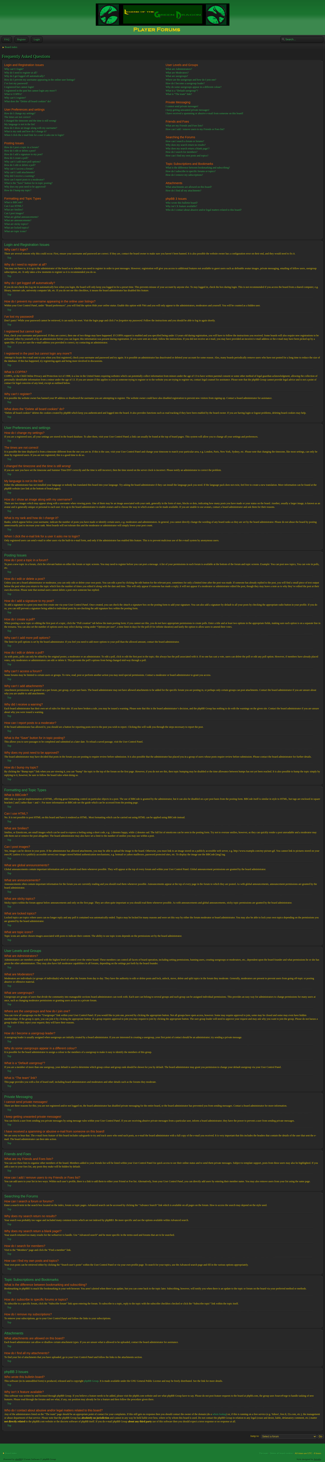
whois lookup (219, 1413)
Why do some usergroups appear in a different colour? (194, 87)
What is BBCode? (13, 202)
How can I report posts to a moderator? (24, 179)
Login (36, 39)
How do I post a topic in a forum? (21, 147)
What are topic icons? (15, 231)
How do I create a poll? (16, 157)
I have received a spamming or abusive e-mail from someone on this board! (204, 113)
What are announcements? (17, 220)
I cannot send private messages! (182, 106)
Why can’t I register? (15, 97)
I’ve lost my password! (16, 83)
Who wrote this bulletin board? (182, 202)
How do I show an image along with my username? (30, 127)
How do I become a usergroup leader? (185, 83)
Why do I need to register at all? (20, 72)
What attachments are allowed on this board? (189, 186)
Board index (11, 47)
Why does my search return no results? (186, 144)
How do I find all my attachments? (183, 190)
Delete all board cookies (281, 1453)
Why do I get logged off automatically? (24, 76)
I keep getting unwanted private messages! (187, 109)
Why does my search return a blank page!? (188, 148)
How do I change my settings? (20, 113)
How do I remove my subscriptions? (184, 174)
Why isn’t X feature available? (181, 206)
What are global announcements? (21, 216)
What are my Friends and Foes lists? (184, 125)
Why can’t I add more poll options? (22, 161)
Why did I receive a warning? (19, 175)
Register (21, 39)
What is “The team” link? (179, 94)
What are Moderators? (177, 72)
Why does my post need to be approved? (25, 186)
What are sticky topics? (16, 224)
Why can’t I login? (14, 69)
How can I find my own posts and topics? (187, 155)
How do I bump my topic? (17, 190)
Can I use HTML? (13, 206)
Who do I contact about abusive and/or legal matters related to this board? (204, 209)
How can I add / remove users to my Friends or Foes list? (195, 129)
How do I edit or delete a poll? (20, 165)
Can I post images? (14, 213)
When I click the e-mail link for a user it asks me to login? (34, 135)
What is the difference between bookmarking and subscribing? (198, 167)
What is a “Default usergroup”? (182, 90)
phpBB (18, 1459)
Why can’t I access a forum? (19, 168)
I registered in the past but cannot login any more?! (30, 90)
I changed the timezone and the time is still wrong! (30, 120)
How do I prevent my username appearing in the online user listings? (39, 79)
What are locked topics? (16, 227)
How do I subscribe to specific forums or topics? (191, 171)
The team (263, 1453)
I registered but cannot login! (19, 87)
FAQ (6, 39)
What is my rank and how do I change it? (25, 131)
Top (9, 257)
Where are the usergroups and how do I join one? (191, 79)
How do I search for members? (181, 151)
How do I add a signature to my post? (23, 154)
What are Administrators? (179, 69)
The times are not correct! (17, 117)
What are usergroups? (177, 76)
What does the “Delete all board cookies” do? (27, 101)
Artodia (317, 1459)
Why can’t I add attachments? (19, 172)
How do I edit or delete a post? (20, 150)
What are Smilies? (13, 209)
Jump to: (254, 1435)
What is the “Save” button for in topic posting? (28, 183)
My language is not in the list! (19, 124)
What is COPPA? (13, 94)
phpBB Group (91, 1380)
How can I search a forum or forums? (185, 141)
